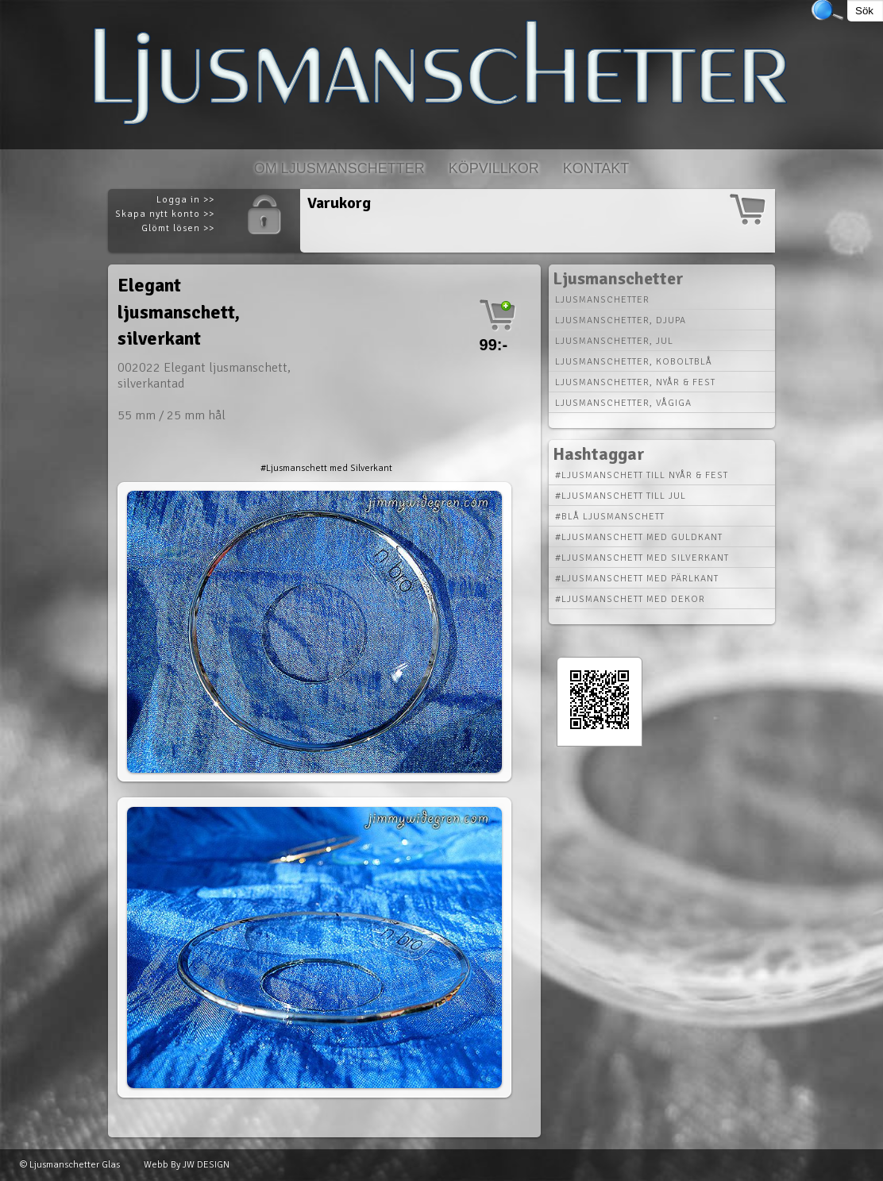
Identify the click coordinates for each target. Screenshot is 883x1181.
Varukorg (339, 203)
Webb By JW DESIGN (186, 1165)
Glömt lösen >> (177, 228)
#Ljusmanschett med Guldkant (639, 537)
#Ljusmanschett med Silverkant (326, 468)
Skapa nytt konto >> (164, 214)
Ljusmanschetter (602, 300)
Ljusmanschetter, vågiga (623, 403)
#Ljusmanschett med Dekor (630, 599)
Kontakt (596, 168)
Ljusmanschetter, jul (614, 341)
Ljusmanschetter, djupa (620, 320)
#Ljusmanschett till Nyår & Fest (641, 475)
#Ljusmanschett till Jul (620, 496)
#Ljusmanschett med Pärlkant (637, 579)
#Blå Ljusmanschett (610, 517)
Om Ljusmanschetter (339, 168)
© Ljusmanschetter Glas (70, 1165)
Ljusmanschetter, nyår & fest (635, 382)
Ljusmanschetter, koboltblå (633, 362)
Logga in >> (185, 200)
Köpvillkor (494, 168)
